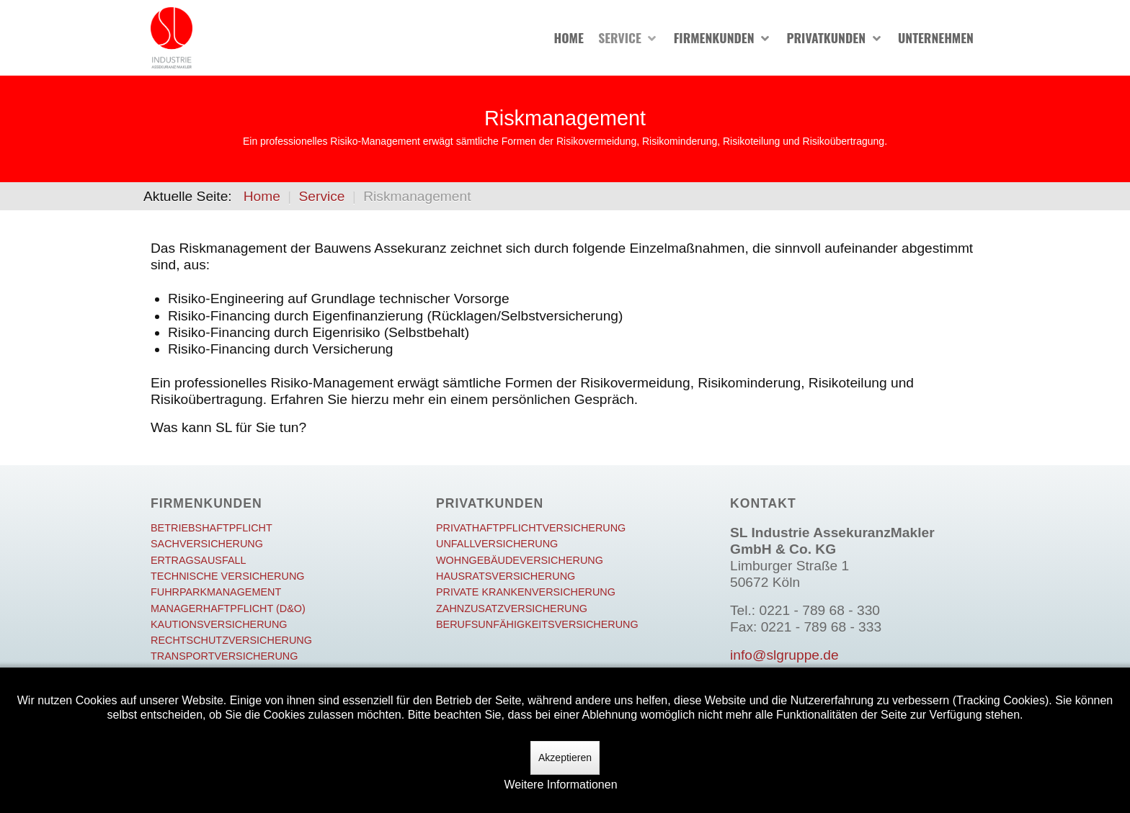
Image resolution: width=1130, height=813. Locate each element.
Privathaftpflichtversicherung (531, 528)
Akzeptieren (565, 757)
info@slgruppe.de (784, 654)
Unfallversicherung (497, 543)
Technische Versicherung (228, 576)
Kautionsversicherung (219, 624)
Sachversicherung (207, 543)
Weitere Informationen (560, 784)
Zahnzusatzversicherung (511, 608)
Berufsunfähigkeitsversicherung (537, 624)
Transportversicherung (224, 656)
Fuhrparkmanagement (216, 592)
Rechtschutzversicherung (231, 640)
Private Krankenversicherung (525, 592)
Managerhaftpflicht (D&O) (228, 608)
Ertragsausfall (198, 560)
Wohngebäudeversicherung (519, 560)
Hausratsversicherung (505, 576)
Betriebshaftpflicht (211, 528)
